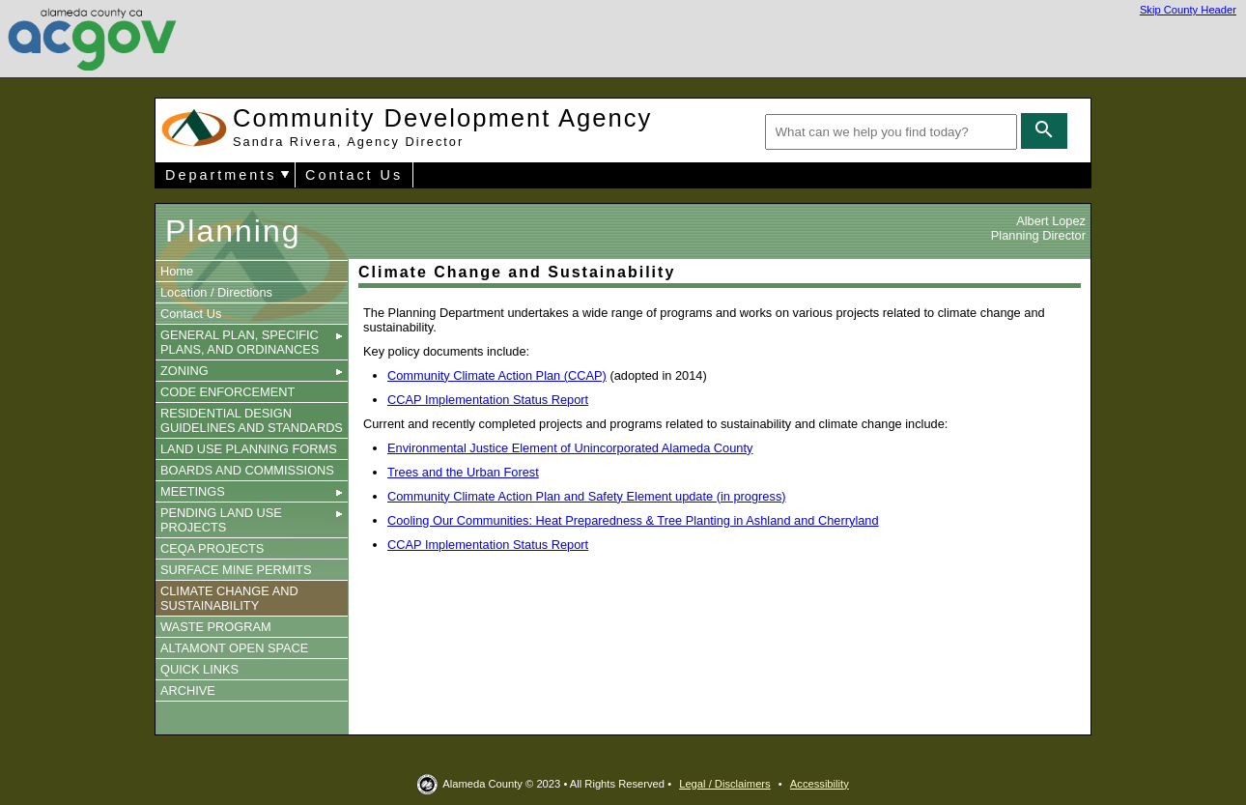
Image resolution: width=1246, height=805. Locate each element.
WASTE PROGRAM (215, 626)
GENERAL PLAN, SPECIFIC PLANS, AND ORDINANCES (251, 342)
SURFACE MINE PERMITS (235, 569)
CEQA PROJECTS (212, 548)
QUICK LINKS (199, 669)
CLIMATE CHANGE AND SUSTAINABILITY (229, 598)
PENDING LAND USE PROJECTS (251, 519)
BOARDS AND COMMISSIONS (247, 470)
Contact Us (354, 175)
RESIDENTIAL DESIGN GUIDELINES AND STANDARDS (251, 420)
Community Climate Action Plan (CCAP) (497, 375)
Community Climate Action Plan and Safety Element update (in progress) (586, 496)
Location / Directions (216, 292)
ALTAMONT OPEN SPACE (234, 648)
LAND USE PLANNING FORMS (248, 449)
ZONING (251, 370)
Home (176, 271)
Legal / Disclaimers (725, 784)
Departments (220, 175)
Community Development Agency (442, 126)
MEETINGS (251, 491)
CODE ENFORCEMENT (227, 392)
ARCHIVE (187, 690)
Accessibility (819, 784)
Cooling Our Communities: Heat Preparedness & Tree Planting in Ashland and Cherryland (633, 520)
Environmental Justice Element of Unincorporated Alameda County (569, 448)
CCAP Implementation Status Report (487, 399)
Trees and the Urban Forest (463, 472)
